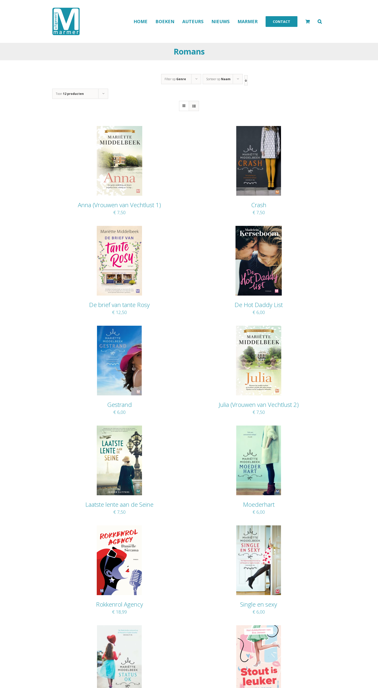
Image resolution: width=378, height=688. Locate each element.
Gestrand (119, 404)
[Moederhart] (258, 429)
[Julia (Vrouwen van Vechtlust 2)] (258, 329)
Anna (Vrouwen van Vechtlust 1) (119, 205)
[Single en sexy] (258, 528)
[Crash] (258, 129)
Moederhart (259, 504)
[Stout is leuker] (258, 628)
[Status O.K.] (119, 628)
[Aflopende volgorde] (246, 80)
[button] (320, 21)
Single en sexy (258, 604)
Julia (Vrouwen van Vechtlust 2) (259, 404)
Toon (70, 94)
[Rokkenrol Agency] (119, 528)
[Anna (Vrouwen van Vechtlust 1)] (119, 129)
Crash (258, 205)
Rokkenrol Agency (119, 604)
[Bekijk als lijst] (194, 106)
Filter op (175, 79)
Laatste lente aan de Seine (119, 504)
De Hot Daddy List (259, 305)
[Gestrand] (119, 329)
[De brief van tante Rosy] (119, 229)
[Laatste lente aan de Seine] (119, 429)
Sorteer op (218, 79)
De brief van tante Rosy (119, 305)
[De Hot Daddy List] (259, 229)
